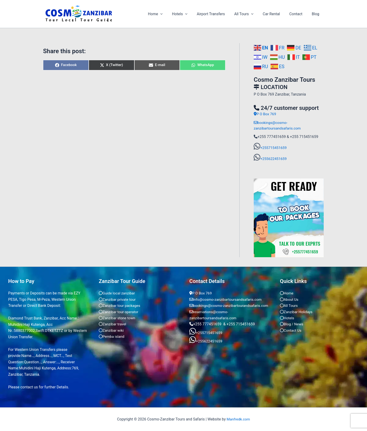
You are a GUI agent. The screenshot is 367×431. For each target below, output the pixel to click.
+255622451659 (274, 158)
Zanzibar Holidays (297, 311)
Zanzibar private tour (118, 299)
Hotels (190, 14)
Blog (316, 14)
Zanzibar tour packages (120, 305)
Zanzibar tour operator (119, 311)
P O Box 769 (265, 114)
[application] (172, 14)
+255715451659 (274, 147)
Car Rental (276, 14)
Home (167, 14)
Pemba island (112, 336)
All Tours (250, 14)
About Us (289, 299)
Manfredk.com (238, 419)
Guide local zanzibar (117, 293)
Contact (298, 14)
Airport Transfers (219, 14)
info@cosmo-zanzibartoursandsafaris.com (226, 299)
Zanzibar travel (113, 324)
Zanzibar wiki (112, 330)
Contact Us (291, 330)
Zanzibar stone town (117, 318)
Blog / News (292, 324)
